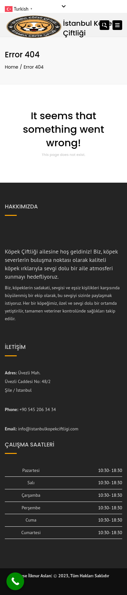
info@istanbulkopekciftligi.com (48, 429)
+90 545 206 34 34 (37, 409)
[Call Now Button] (15, 581)
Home (11, 67)
